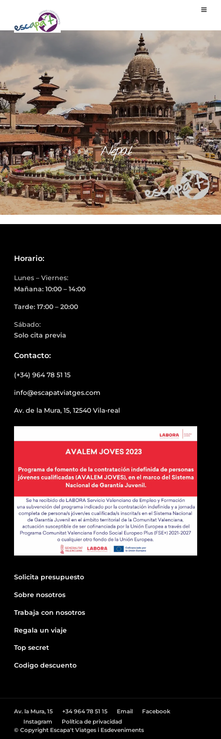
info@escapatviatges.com (57, 392)
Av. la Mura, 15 (33, 711)
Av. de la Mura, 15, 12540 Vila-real (67, 410)
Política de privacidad (92, 721)
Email (125, 711)
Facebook (156, 711)
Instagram (37, 721)
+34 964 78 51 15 (84, 711)
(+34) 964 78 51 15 (42, 375)
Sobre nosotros (39, 595)
